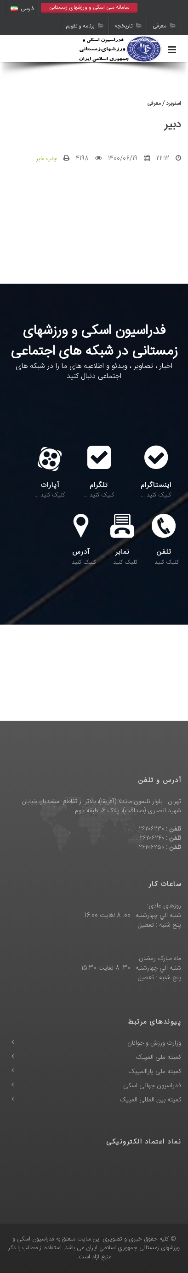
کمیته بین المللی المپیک (150, 1100)
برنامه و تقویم (85, 26)
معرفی (164, 26)
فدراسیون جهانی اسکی (152, 1085)
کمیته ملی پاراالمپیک (155, 1071)
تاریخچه (128, 26)
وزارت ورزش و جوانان (154, 1043)
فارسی (22, 8)
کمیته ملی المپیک (158, 1057)
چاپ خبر (46, 158)
